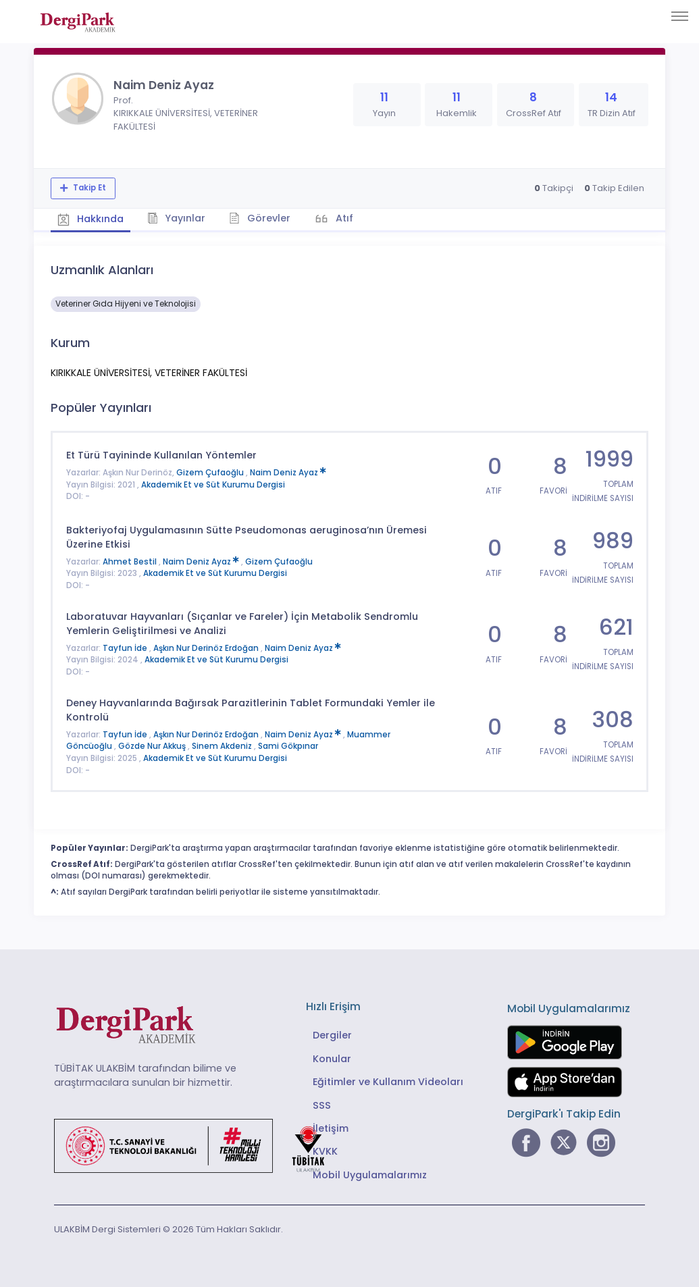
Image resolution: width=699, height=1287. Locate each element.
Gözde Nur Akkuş (153, 746)
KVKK (325, 1151)
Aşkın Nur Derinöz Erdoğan (207, 648)
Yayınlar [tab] (176, 218)
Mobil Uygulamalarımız (370, 1175)
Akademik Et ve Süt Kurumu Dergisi (213, 484)
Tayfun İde (126, 648)
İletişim (330, 1128)
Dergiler (332, 1035)
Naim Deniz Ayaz (288, 472)
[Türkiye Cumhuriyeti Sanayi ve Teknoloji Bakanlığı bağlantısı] (198, 1145)
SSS (322, 1105)
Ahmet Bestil (131, 561)
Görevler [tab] (259, 218)
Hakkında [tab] (90, 219)
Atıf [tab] (343, 218)
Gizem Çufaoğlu (211, 472)
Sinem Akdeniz (223, 746)
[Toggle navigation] (680, 16)
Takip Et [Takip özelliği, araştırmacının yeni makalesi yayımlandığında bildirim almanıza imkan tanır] (88, 187)
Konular (332, 1059)
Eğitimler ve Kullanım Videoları (388, 1081)
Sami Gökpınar (288, 746)
